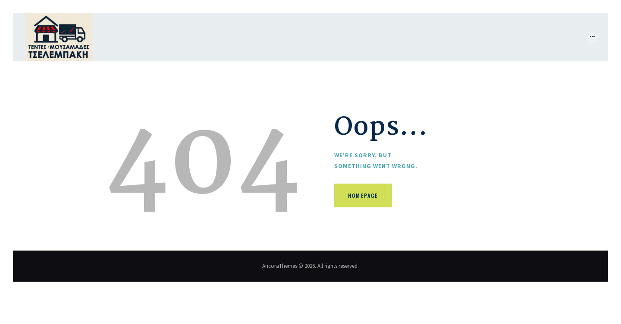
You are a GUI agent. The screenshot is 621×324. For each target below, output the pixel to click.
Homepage (369, 198)
